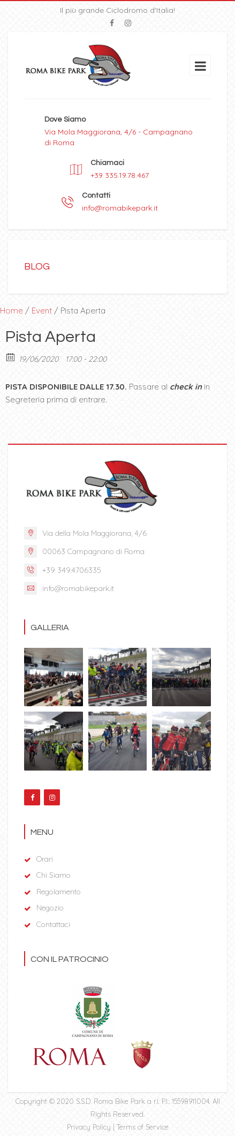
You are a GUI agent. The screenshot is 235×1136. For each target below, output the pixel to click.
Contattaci (53, 924)
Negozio (50, 908)
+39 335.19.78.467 (119, 175)
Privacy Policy (89, 1127)
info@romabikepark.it (120, 208)
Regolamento (58, 891)
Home (11, 310)
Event (42, 310)
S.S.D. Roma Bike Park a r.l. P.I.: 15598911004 (142, 1101)
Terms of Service (143, 1127)
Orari (44, 859)
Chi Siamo (53, 875)
